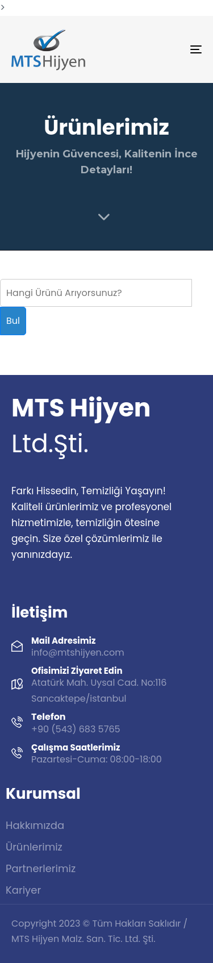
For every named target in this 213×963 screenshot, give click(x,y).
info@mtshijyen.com (77, 652)
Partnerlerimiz (41, 868)
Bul (13, 320)
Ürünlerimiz (34, 847)
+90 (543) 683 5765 (75, 729)
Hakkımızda (35, 825)
